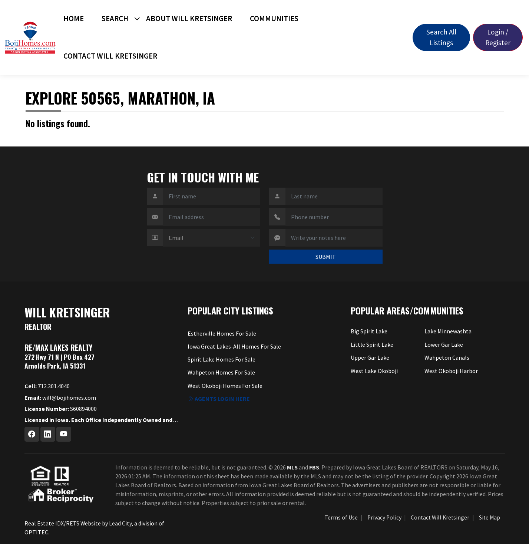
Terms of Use (341, 517)
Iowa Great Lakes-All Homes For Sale (234, 346)
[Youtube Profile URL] (63, 434)
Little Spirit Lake (372, 344)
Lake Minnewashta (448, 331)
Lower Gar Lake (443, 344)
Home (73, 18)
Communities (274, 18)
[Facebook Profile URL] (31, 434)
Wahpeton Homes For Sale (221, 372)
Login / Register (497, 37)
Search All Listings (441, 37)
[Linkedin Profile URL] (47, 434)
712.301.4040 (47, 386)
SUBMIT (325, 256)
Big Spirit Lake (369, 331)
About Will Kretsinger (189, 18)
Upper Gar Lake (370, 357)
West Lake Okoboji (374, 371)
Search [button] (115, 18)
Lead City (120, 523)
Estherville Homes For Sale (222, 333)
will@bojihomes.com (60, 397)
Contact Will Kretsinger (110, 56)
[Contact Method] (211, 238)
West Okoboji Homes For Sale (225, 385)
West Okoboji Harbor (451, 371)
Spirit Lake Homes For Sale (221, 359)
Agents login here (219, 398)
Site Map (489, 517)
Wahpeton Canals (446, 357)
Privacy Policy (384, 517)
